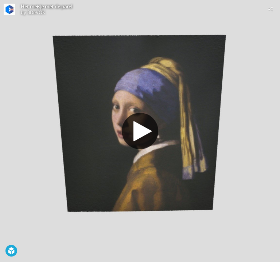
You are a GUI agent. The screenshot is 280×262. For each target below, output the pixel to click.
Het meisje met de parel (46, 6)
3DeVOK (36, 12)
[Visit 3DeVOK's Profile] (9, 9)
